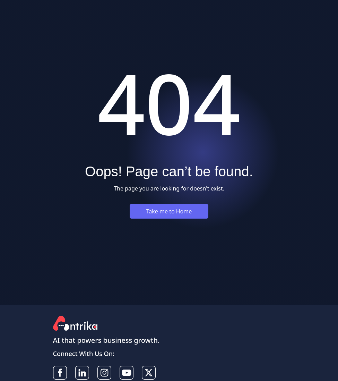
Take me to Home (169, 211)
